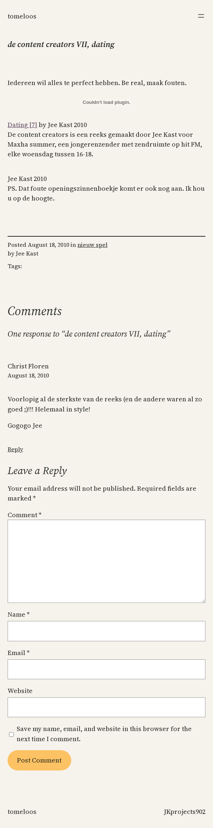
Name (19, 614)
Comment (25, 514)
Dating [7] (22, 124)
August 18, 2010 (28, 375)
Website (20, 690)
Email (19, 652)
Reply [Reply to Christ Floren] (15, 449)
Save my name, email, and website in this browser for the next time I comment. (104, 733)
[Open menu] (201, 16)
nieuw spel (92, 245)
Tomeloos (22, 16)
